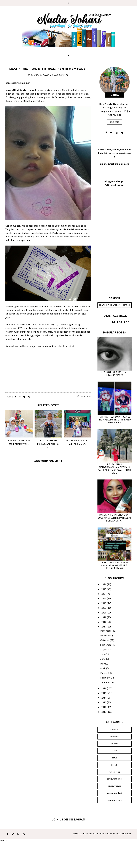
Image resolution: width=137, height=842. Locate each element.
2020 (104, 612)
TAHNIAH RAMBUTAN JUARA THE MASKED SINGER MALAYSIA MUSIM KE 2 (114, 419)
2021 (104, 607)
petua (114, 757)
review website (114, 800)
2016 (104, 688)
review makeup (114, 778)
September (106, 644)
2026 (104, 584)
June (103, 658)
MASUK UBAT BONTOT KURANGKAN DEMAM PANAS (48, 69)
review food (114, 771)
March (103, 672)
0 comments (84, 396)
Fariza (34, 75)
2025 (104, 589)
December (106, 630)
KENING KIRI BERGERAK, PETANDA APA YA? (114, 373)
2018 (104, 621)
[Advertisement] (48, 369)
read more (114, 122)
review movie (114, 785)
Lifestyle (114, 736)
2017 (104, 626)
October (105, 640)
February (105, 677)
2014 (104, 697)
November (106, 635)
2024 (104, 593)
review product (114, 793)
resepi (114, 764)
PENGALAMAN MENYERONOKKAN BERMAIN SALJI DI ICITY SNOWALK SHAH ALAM (114, 469)
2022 (104, 603)
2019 (104, 617)
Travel (114, 750)
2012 (104, 706)
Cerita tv (114, 729)
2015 (104, 692)
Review (114, 743)
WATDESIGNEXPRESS (122, 833)
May (102, 663)
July (102, 654)
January (104, 682)
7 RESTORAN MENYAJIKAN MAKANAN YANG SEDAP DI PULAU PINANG (114, 565)
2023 (104, 598)
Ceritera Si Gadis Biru (91, 833)
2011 (104, 711)
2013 (104, 702)
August (104, 649)
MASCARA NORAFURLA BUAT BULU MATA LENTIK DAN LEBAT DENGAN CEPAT (114, 517)
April (103, 668)
